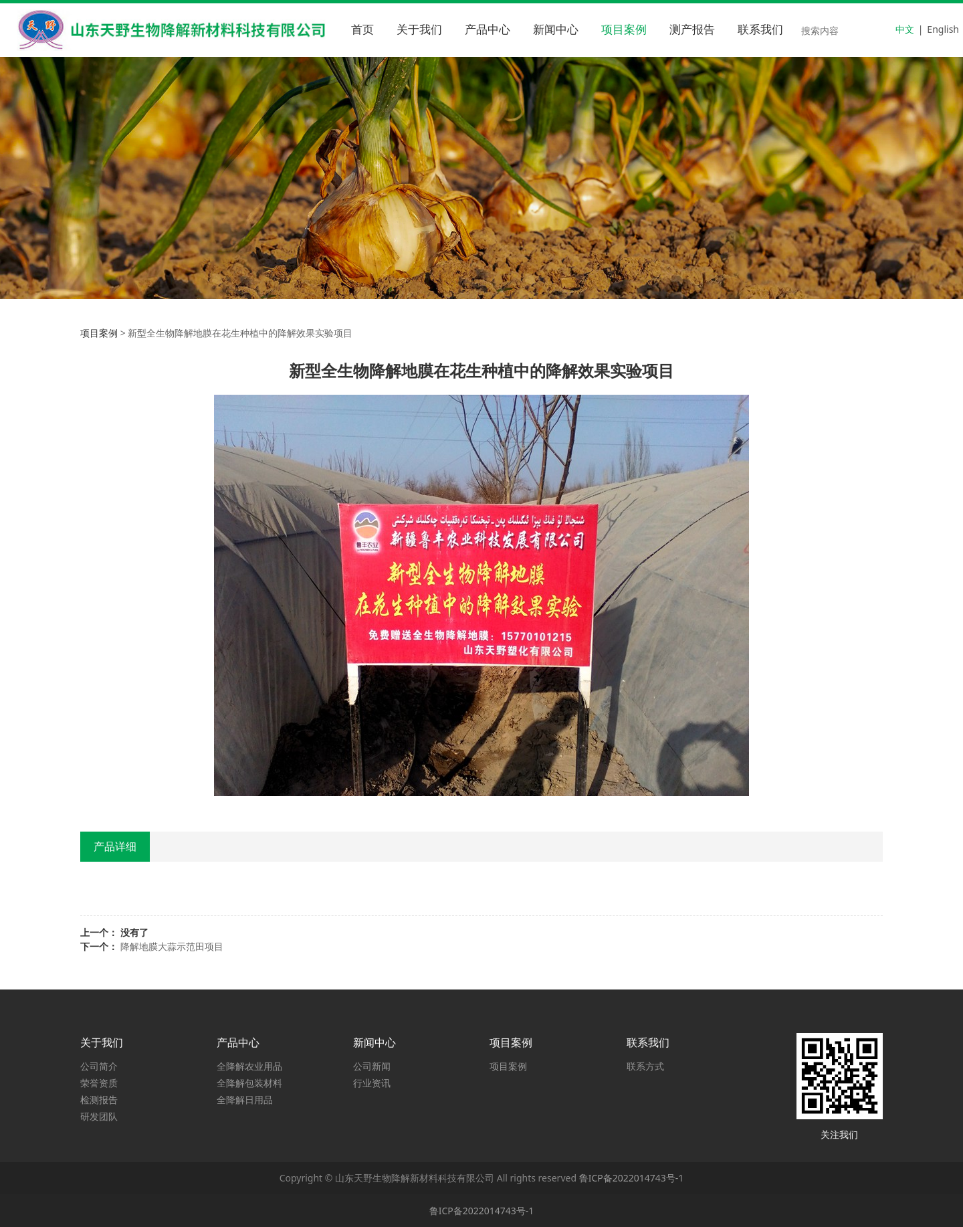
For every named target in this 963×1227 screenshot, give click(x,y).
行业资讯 (372, 1082)
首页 (362, 29)
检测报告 (99, 1099)
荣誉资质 (99, 1082)
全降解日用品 (245, 1099)
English (943, 29)
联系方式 (645, 1066)
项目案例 (624, 29)
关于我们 (419, 29)
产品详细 (115, 846)
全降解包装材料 (249, 1082)
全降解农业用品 (249, 1066)
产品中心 (487, 29)
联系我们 (760, 29)
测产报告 (692, 29)
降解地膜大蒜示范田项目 (171, 946)
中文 (904, 29)
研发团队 (99, 1116)
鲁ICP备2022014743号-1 (631, 1177)
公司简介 (99, 1066)
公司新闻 (372, 1066)
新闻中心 (555, 29)
